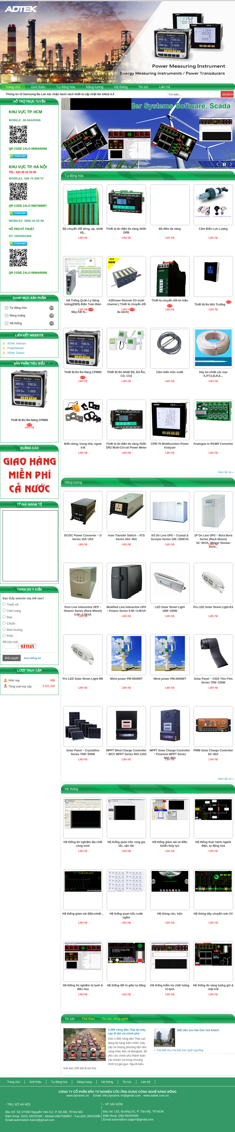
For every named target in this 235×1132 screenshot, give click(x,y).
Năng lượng (94, 87)
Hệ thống (120, 87)
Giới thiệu (38, 87)
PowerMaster (15, 348)
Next (53, 363)
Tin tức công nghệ (115, 1019)
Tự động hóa (65, 87)
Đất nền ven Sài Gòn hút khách (198, 1030)
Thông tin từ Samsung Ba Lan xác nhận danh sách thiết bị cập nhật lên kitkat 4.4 (60, 94)
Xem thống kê (32, 658)
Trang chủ (12, 87)
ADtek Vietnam (16, 343)
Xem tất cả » (226, 472)
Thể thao (88, 1019)
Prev (49, 363)
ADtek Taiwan (15, 353)
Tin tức (143, 87)
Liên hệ (164, 87)
